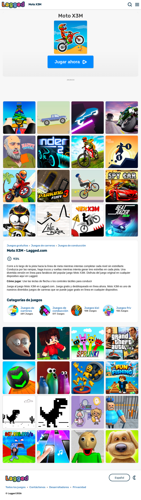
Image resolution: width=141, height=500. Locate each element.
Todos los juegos (16, 487)
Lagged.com (17, 478)
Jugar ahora (67, 61)
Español (119, 477)
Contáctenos (37, 487)
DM (134, 477)
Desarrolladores (59, 487)
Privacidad (79, 487)
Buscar (130, 4)
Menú (137, 4)
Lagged (14, 4)
